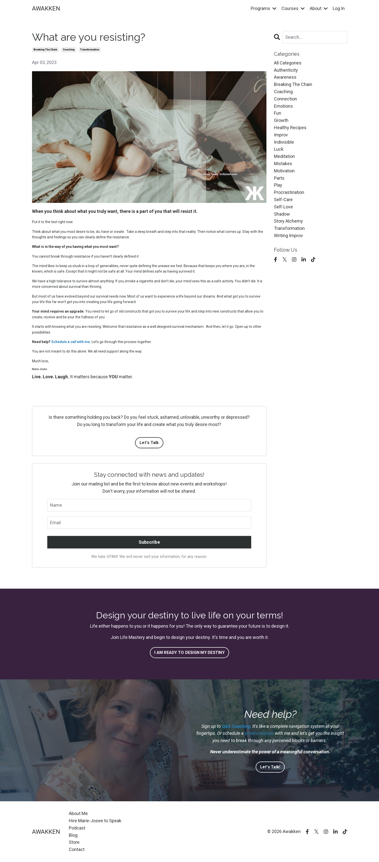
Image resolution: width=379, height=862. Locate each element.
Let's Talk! (270, 767)
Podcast (77, 828)
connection (285, 98)
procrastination (289, 192)
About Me (78, 813)
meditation (284, 156)
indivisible (284, 142)
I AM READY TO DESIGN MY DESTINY (189, 652)
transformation (89, 49)
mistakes (283, 163)
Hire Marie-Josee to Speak (95, 820)
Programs (263, 8)
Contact (77, 849)
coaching (69, 49)
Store (74, 842)
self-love (283, 206)
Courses (293, 8)
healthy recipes (290, 127)
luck (278, 149)
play (278, 185)
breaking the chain (45, 49)
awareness (285, 77)
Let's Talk (149, 442)
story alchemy (288, 221)
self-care (283, 199)
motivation (284, 170)
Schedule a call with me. (71, 342)
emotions (283, 106)
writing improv (288, 235)
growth (281, 120)
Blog (73, 835)
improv (281, 134)
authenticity (286, 70)
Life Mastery (132, 637)
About (319, 8)
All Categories (287, 62)
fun (277, 113)
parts (279, 178)
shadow (282, 214)
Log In (339, 8)
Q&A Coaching (236, 726)
